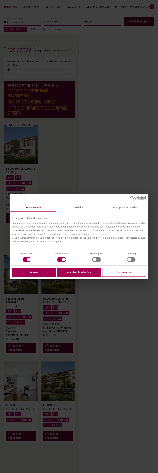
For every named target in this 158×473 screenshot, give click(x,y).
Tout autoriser (124, 272)
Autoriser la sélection (79, 272)
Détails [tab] (79, 207)
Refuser (33, 272)
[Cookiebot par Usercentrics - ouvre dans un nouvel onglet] (132, 198)
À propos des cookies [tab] (125, 207)
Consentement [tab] (33, 207)
